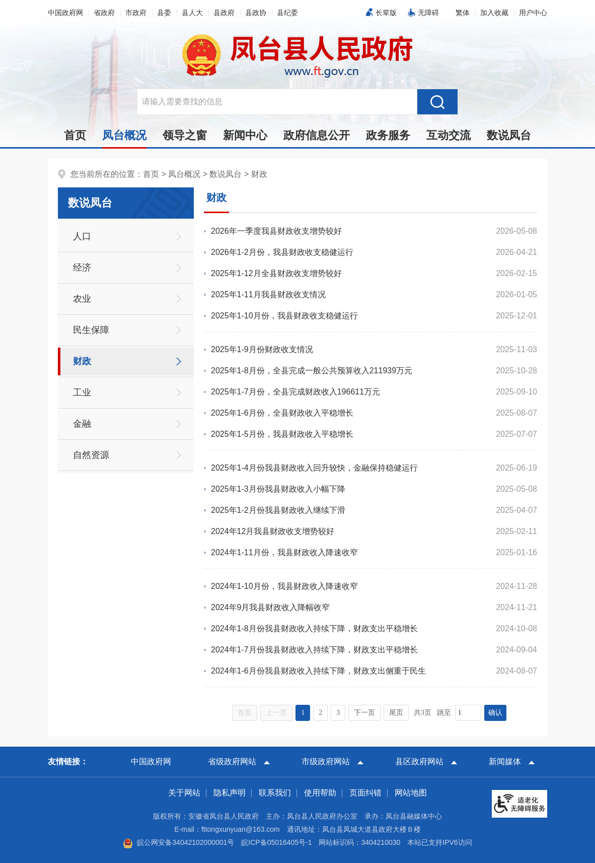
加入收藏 (494, 13)
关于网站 (184, 792)
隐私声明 (229, 792)
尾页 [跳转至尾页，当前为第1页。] (396, 712)
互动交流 (448, 135)
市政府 (135, 13)
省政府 (104, 13)
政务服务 (388, 135)
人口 (82, 236)
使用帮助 (320, 792)
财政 (259, 174)
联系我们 (275, 792)
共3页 (422, 712)
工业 (82, 392)
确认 (495, 712)
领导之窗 (185, 135)
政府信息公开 (316, 135)
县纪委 (287, 13)
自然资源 (91, 455)
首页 (75, 135)
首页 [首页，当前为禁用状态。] (245, 712)
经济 (82, 267)
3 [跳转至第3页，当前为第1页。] (338, 712)
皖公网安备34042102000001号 (178, 842)
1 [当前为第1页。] (303, 712)
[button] (383, 12)
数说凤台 (509, 135)
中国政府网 (65, 13)
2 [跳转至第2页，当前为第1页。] (320, 712)
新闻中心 (245, 135)
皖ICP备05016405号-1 (276, 842)
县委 (164, 13)
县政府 (224, 13)
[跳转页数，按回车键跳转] (468, 713)
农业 (82, 299)
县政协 (255, 13)
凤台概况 (124, 138)
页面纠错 (365, 792)
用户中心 (533, 13)
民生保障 (91, 330)
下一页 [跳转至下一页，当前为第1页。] (364, 712)
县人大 (192, 13)
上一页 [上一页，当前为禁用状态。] (276, 712)
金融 (82, 424)
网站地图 (411, 792)
